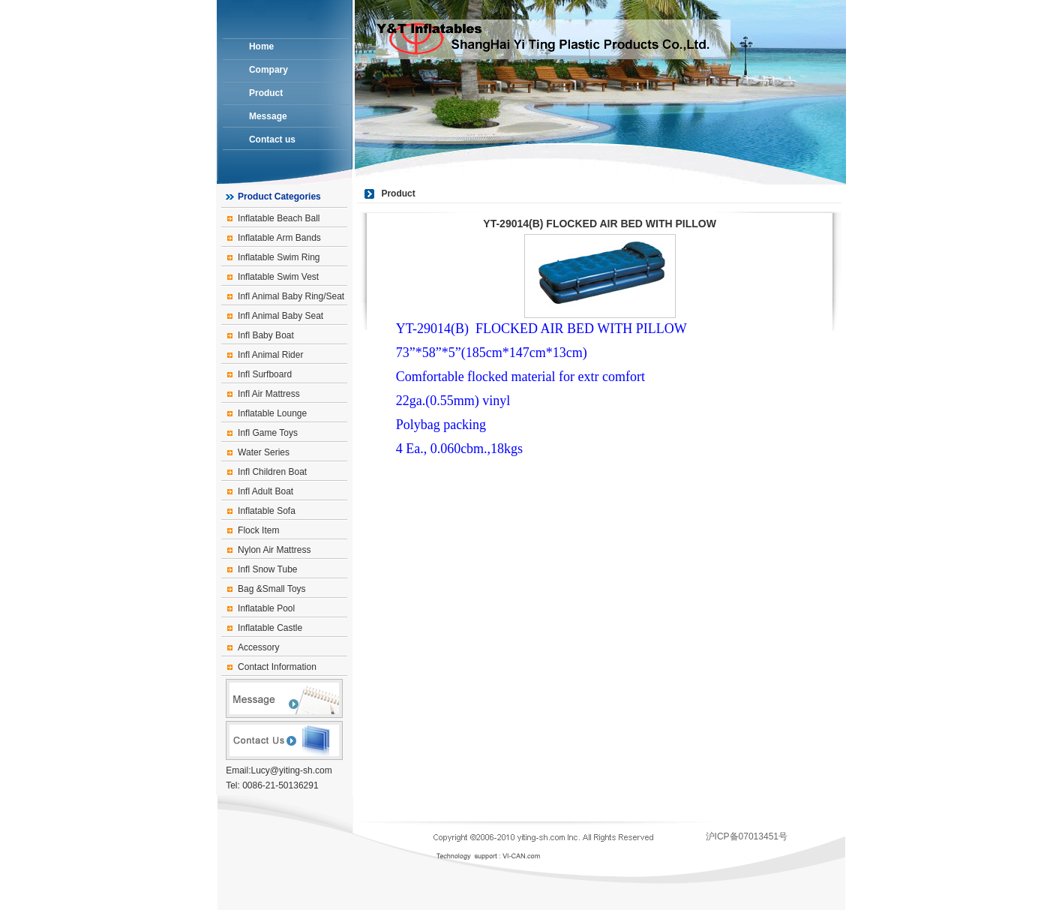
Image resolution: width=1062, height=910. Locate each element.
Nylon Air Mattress (274, 550)
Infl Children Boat (272, 472)
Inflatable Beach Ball (279, 218)
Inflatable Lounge (272, 413)
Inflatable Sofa (267, 511)
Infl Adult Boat (265, 491)
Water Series (264, 452)
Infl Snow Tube (267, 569)
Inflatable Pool (266, 608)
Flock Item (258, 530)
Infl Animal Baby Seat (280, 316)
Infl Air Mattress (269, 394)
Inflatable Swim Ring (279, 257)
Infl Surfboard (265, 374)
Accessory (258, 647)
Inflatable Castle (270, 628)
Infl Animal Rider (270, 355)
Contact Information (277, 667)
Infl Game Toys (268, 433)
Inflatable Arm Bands (279, 238)
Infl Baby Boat (266, 335)
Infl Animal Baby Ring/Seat (291, 296)
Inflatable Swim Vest (278, 277)
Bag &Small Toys (272, 589)
